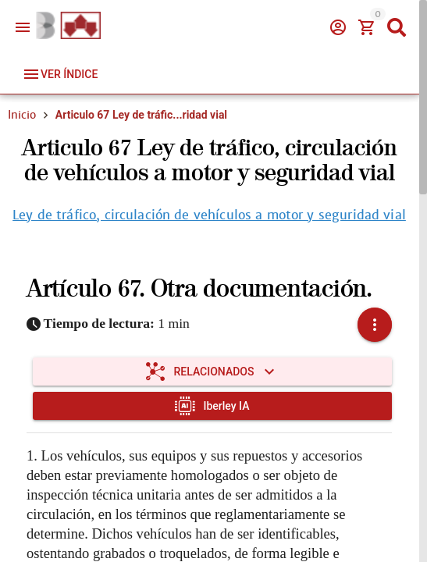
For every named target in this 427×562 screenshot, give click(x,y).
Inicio (22, 115)
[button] (375, 325)
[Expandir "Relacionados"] (212, 371)
